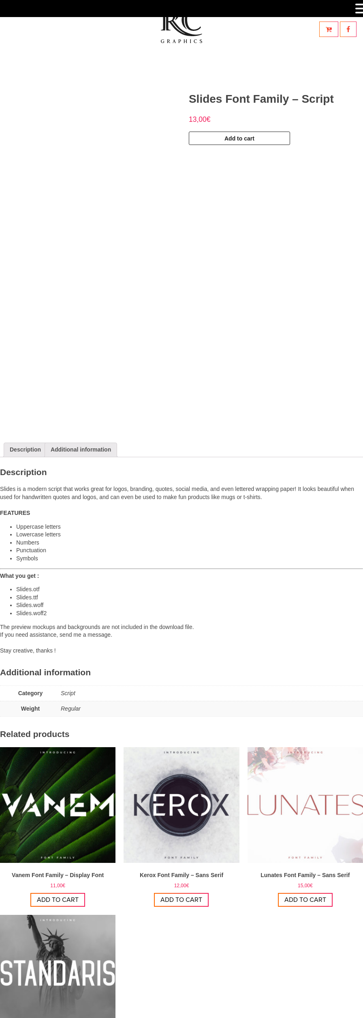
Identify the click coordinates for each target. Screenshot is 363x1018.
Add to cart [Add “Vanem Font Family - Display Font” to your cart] (58, 794)
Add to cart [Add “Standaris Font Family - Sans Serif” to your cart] (58, 962)
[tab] (25, 344)
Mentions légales (256, 1007)
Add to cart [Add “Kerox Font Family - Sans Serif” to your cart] (181, 794)
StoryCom (217, 1007)
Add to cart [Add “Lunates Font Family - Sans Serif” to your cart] (305, 794)
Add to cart (239, 138)
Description (25, 343)
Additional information (81, 343)
